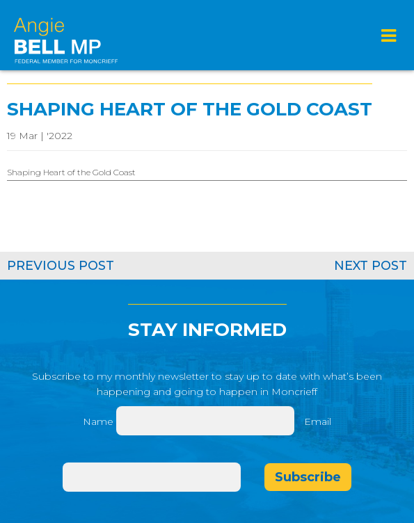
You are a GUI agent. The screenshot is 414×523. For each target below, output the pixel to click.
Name (98, 421)
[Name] (205, 420)
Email (317, 421)
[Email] (152, 477)
